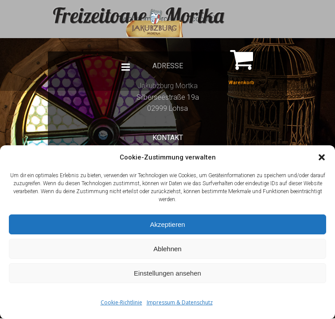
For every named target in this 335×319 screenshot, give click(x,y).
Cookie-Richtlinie (121, 302)
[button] (321, 157)
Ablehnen (167, 249)
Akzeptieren (167, 224)
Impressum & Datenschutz (180, 302)
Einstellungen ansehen (167, 273)
